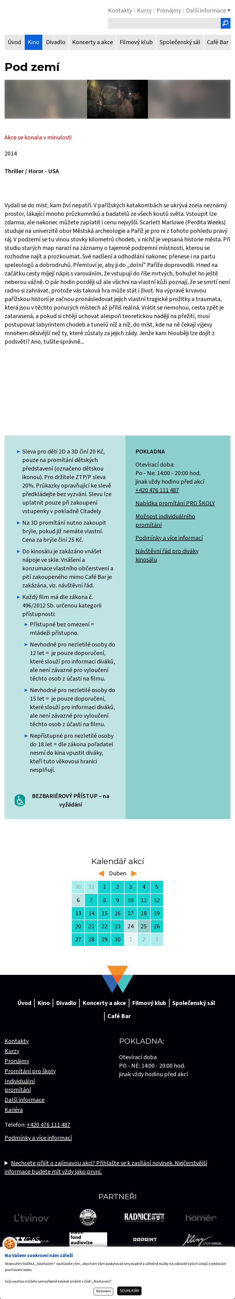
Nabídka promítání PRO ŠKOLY (175, 503)
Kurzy (12, 1051)
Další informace (24, 1100)
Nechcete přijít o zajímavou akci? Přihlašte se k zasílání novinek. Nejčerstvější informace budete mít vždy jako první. (106, 1167)
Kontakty (17, 1041)
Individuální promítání (20, 1085)
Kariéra (14, 1110)
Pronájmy (17, 1061)
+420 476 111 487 (157, 490)
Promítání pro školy (30, 1071)
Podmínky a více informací (169, 538)
